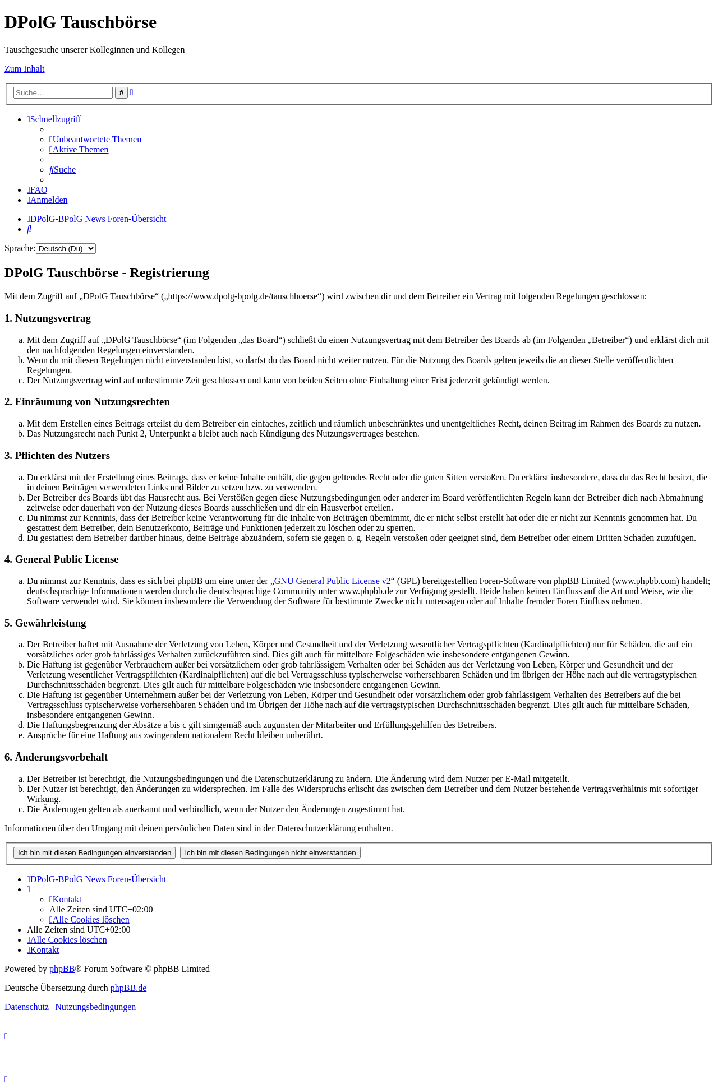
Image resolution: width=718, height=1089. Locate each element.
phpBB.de (128, 988)
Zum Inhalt (24, 68)
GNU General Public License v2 (332, 581)
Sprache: (20, 248)
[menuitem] (95, 139)
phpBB (62, 969)
